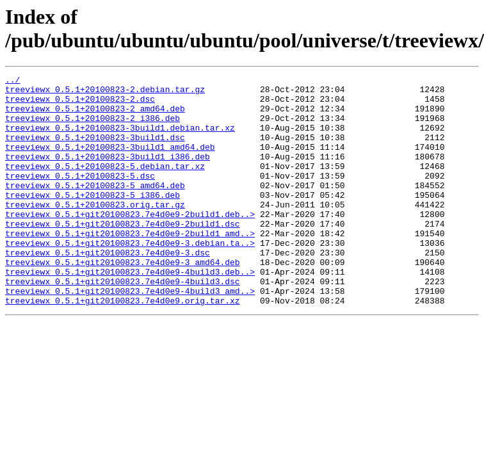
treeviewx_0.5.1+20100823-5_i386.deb (92, 219)
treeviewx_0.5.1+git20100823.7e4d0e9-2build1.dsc (122, 254)
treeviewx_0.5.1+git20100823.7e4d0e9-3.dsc (107, 289)
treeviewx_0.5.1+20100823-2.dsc (80, 104)
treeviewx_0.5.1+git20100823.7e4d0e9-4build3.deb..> (130, 312)
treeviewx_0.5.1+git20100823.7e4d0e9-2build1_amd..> (130, 265)
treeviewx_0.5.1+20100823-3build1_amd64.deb (110, 162)
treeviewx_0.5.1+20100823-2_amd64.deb (95, 116)
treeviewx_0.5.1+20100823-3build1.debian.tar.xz (120, 139)
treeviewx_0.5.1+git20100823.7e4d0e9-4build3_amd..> (130, 335)
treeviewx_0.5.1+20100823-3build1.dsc (95, 150)
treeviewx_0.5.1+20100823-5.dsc (80, 196)
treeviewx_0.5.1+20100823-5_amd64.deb (95, 208)
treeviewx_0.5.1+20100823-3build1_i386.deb (107, 173)
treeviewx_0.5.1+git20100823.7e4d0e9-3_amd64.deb (122, 300)
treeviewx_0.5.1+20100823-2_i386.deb (92, 127)
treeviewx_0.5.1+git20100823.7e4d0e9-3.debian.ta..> (130, 277)
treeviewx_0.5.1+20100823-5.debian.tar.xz (105, 185)
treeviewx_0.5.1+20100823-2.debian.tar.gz (105, 93)
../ (12, 81)
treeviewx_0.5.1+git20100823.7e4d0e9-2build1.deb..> (130, 242)
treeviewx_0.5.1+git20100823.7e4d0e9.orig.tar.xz (122, 346)
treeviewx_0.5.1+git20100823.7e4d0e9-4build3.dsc (122, 323)
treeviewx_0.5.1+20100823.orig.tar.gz (95, 231)
